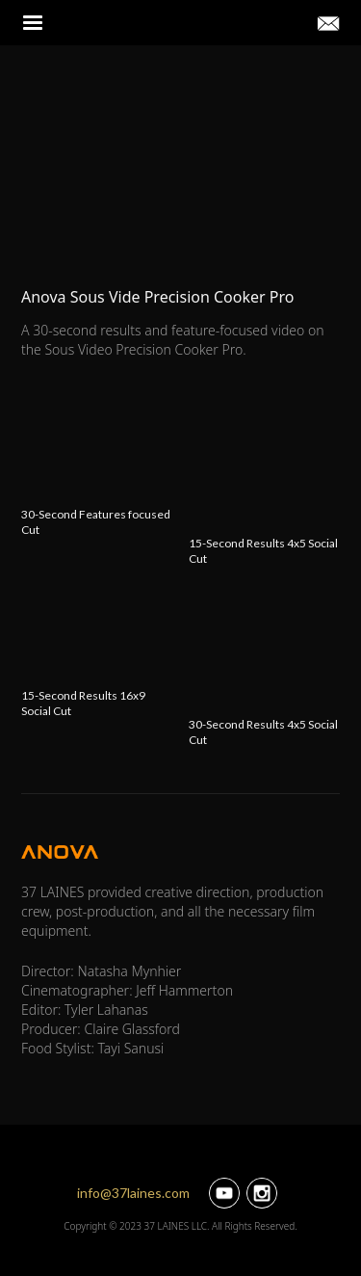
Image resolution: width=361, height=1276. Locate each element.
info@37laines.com (133, 1192)
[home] (179, 23)
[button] (34, 23)
